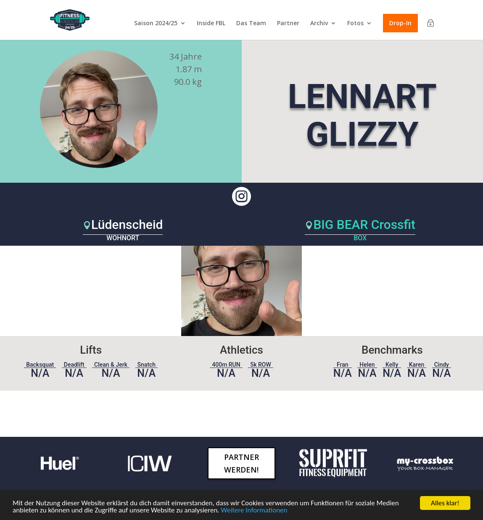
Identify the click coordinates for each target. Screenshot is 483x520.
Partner (288, 23)
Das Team (251, 23)
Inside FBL (211, 23)
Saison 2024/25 (155, 23)
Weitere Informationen (254, 510)
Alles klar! (445, 503)
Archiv (319, 23)
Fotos (355, 23)
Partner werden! (241, 463)
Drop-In (400, 23)
